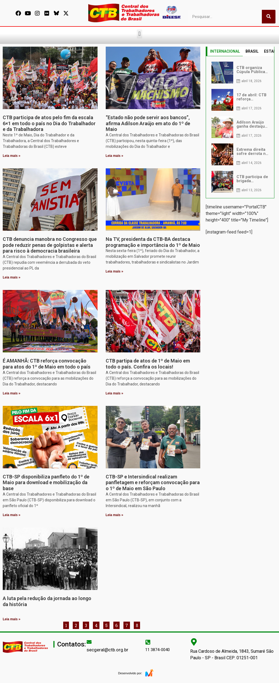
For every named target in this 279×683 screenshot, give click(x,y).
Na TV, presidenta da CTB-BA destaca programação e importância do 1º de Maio (153, 242)
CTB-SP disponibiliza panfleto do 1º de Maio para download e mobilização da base (46, 482)
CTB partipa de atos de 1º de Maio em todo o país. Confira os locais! (148, 364)
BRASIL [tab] (252, 51)
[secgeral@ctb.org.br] (89, 641)
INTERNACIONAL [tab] (225, 51)
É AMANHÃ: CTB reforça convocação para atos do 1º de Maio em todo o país (46, 364)
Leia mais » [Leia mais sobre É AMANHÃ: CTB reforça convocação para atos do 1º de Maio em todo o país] (11, 393)
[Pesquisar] (268, 16)
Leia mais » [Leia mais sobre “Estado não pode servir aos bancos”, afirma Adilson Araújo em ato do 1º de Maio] (114, 156)
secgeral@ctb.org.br (107, 649)
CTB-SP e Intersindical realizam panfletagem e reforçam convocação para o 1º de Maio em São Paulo (153, 482)
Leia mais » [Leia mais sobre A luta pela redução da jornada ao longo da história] (11, 619)
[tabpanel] (240, 127)
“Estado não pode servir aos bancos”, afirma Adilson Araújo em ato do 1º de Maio (148, 123)
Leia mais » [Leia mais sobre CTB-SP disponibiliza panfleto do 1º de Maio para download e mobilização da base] (11, 515)
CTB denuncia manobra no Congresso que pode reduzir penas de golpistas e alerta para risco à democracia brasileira (50, 245)
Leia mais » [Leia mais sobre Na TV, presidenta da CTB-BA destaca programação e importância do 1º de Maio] (114, 271)
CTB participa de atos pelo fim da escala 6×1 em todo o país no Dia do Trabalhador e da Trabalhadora (49, 123)
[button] (139, 33)
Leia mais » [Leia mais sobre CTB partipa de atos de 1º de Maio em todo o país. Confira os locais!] (114, 393)
